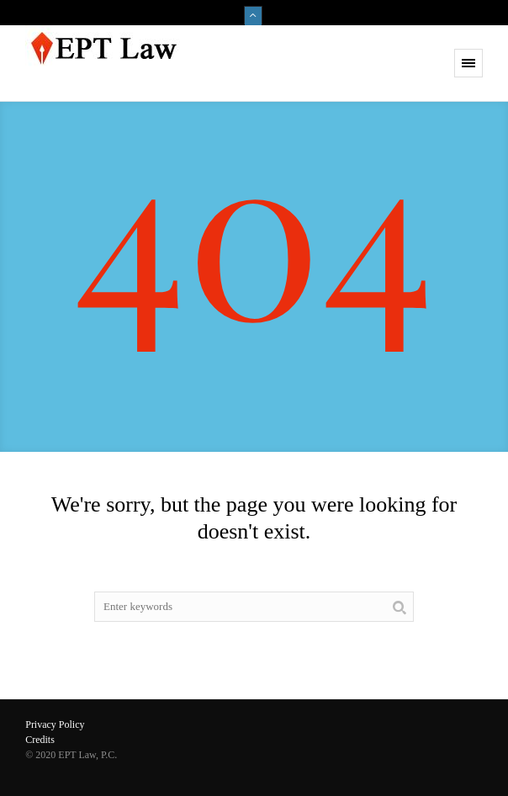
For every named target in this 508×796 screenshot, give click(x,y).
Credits (40, 740)
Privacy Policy (54, 724)
